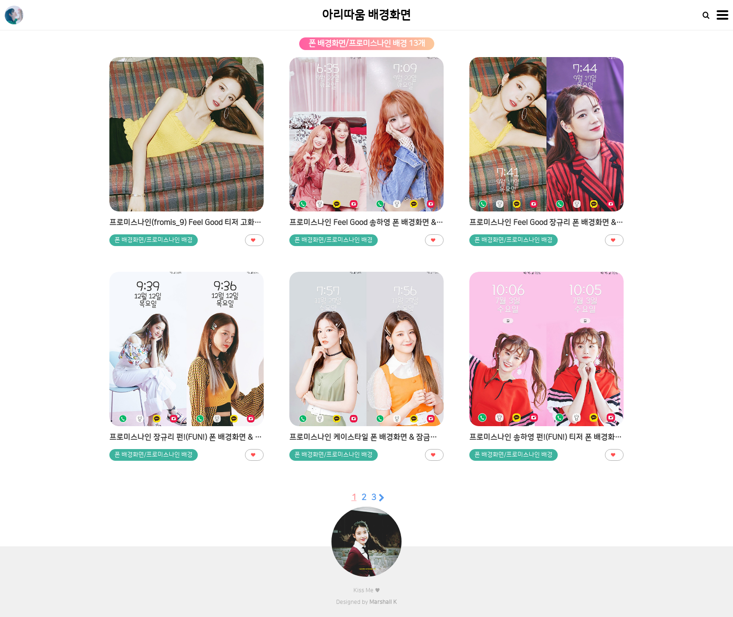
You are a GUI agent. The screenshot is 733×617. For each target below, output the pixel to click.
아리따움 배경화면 (366, 15)
